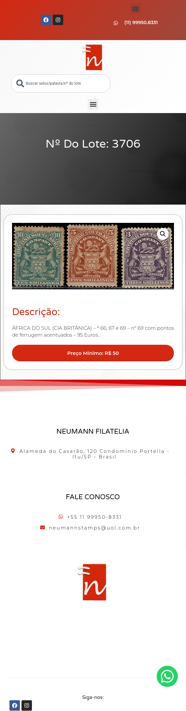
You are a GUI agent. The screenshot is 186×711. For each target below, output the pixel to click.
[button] (135, 8)
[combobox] (60, 83)
